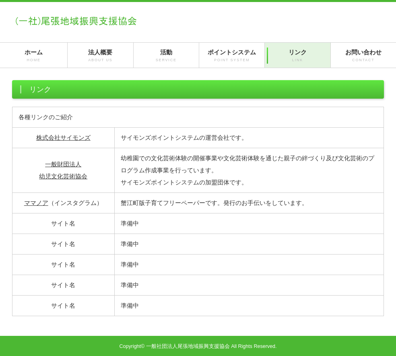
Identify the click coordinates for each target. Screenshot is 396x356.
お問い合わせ (363, 56)
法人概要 (100, 56)
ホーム (33, 56)
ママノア (36, 202)
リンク (297, 56)
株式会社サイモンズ (63, 137)
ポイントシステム (231, 56)
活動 (166, 56)
